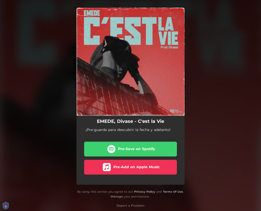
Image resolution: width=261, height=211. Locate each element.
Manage (117, 196)
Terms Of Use (173, 191)
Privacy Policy (144, 191)
